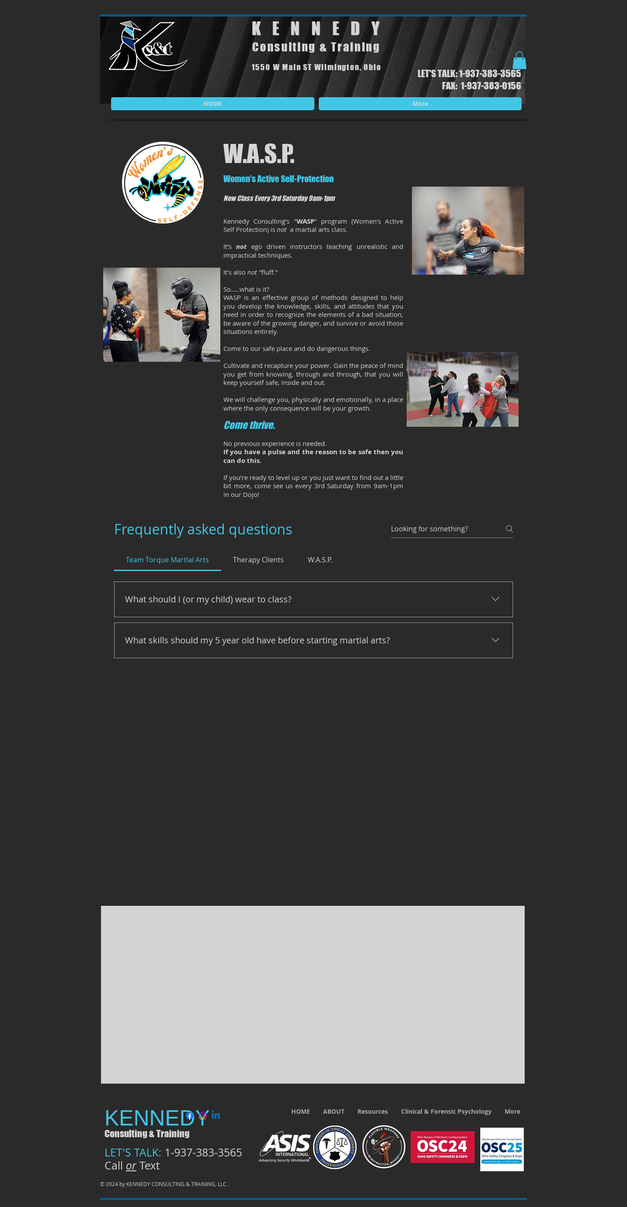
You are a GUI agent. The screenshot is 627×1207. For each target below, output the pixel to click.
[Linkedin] (216, 1116)
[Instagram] (203, 1116)
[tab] (167, 559)
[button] (519, 60)
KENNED (311, 28)
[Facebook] (190, 1116)
